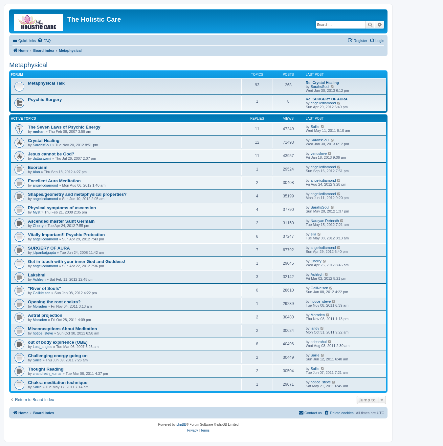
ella (313, 234)
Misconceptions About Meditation (62, 328)
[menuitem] (44, 41)
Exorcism (37, 167)
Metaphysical (28, 65)
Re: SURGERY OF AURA (326, 99)
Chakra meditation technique (57, 382)
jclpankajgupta (44, 252)
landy (315, 328)
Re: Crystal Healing (322, 83)
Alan (36, 172)
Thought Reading (45, 369)
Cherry (38, 226)
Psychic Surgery (45, 99)
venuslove (319, 153)
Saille (315, 127)
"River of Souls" (44, 288)
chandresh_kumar (47, 373)
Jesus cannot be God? (51, 154)
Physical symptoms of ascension (62, 207)
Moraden (40, 306)
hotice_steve (321, 301)
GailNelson (42, 293)
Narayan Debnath (325, 221)
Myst (36, 212)
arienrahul (319, 342)
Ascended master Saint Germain (61, 221)
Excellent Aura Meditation (54, 180)
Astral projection (45, 315)
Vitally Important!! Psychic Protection (66, 234)
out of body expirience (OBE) (58, 342)
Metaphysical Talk (46, 83)
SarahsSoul (320, 87)
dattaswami (42, 158)
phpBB (181, 424)
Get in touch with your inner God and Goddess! (76, 261)
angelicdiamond (323, 103)
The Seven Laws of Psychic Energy (64, 127)
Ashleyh (39, 279)
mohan (39, 131)
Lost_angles (42, 347)
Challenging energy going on (58, 355)
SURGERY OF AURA (49, 248)
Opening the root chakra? (54, 301)
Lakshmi (37, 275)
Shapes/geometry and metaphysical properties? (77, 194)
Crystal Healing (43, 140)
